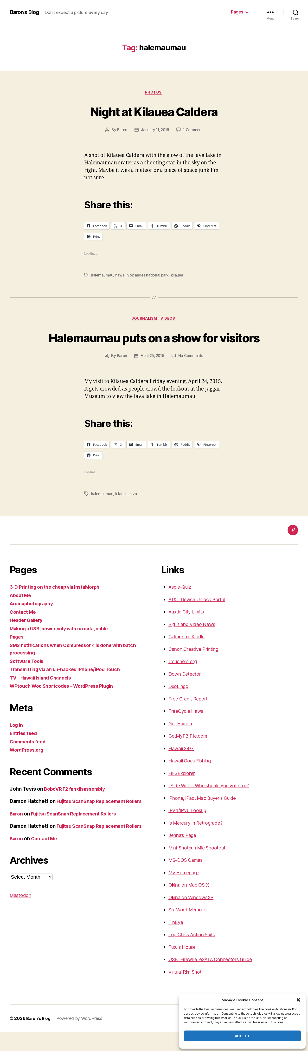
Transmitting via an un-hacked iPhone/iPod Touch (69, 688)
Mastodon (21, 929)
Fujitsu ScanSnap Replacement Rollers (78, 840)
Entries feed (24, 752)
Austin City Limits (188, 631)
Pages (237, 11)
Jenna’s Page (183, 854)
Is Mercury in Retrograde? (198, 842)
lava (133, 512)
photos (154, 93)
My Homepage (185, 892)
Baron (121, 130)
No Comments (191, 374)
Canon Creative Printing (196, 668)
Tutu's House (183, 966)
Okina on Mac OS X (191, 904)
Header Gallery (28, 639)
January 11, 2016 (155, 130)
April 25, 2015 (152, 374)
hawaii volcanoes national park (142, 276)
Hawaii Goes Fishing (192, 780)
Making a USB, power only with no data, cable (64, 648)
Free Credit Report (189, 718)
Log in (17, 744)
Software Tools (28, 680)
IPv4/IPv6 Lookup (189, 829)
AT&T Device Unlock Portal (199, 618)
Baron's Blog (26, 12)
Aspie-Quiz (181, 606)
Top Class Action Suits (194, 953)
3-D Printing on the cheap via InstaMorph (58, 606)
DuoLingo (179, 705)
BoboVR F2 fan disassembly (77, 808)
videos (169, 320)
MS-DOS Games (187, 879)
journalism (144, 320)
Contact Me (23, 631)
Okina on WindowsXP (193, 916)
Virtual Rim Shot (187, 991)
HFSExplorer (183, 792)
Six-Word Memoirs (190, 929)
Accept (242, 1036)
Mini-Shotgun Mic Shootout (200, 867)
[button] (298, 999)
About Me (21, 614)
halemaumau (102, 276)
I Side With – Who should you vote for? (213, 805)
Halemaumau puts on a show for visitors (154, 347)
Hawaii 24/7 (182, 767)
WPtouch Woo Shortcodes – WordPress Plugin (66, 705)
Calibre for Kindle (188, 656)
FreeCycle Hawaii (188, 730)
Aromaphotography (33, 623)
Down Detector (185, 693)
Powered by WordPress (81, 1037)
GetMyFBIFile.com (189, 755)
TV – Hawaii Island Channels (43, 697)
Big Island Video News (194, 643)
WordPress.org (28, 769)
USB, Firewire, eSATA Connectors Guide (214, 978)
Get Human (181, 743)
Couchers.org (184, 680)
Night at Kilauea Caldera (154, 111)
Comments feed (29, 761)
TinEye (176, 941)
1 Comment (194, 130)
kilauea (177, 276)
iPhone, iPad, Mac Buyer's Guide (206, 817)
